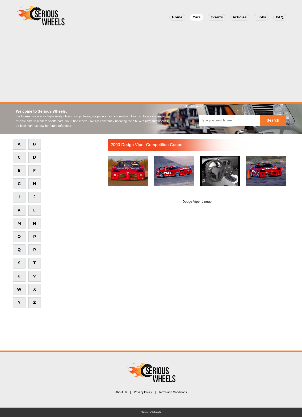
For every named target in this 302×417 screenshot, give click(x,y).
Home (177, 17)
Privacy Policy (143, 392)
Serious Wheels (151, 412)
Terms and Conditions (173, 392)
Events (216, 17)
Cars (197, 17)
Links (261, 17)
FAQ (280, 17)
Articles (240, 17)
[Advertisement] (151, 63)
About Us (121, 392)
